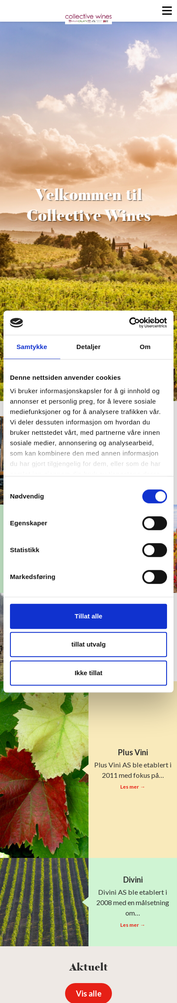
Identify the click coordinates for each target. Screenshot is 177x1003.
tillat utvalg (88, 644)
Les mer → (132, 786)
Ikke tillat (88, 672)
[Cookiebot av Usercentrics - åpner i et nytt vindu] (129, 322)
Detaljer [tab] (88, 346)
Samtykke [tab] (31, 346)
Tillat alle (88, 616)
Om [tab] (145, 346)
